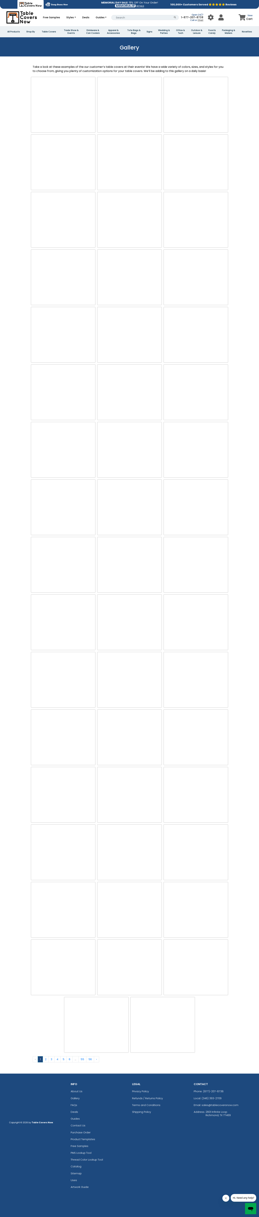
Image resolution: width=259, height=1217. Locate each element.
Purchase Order (81, 1132)
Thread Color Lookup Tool (87, 1159)
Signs (149, 31)
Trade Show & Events (71, 32)
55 (82, 1059)
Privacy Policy (140, 1091)
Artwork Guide (80, 1187)
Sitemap (76, 1173)
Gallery (75, 1098)
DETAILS (140, 6)
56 (90, 1059)
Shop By (30, 31)
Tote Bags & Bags (133, 32)
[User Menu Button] (211, 17)
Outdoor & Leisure (196, 32)
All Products (13, 31)
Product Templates (83, 1139)
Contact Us (78, 1125)
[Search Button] (175, 17)
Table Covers (49, 31)
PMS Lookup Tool (81, 1153)
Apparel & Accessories (113, 32)
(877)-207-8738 (213, 1091)
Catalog (76, 1166)
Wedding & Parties (164, 32)
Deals (85, 17)
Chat (200, 20)
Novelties (247, 31)
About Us (76, 1091)
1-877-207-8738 (192, 17)
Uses (74, 1180)
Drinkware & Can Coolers (93, 32)
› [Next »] (96, 1059)
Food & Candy (212, 32)
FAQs (74, 1105)
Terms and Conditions (146, 1105)
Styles (70, 17)
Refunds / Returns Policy (147, 1098)
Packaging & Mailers (228, 32)
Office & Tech (180, 32)
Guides (100, 17)
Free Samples (51, 17)
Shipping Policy (141, 1112)
